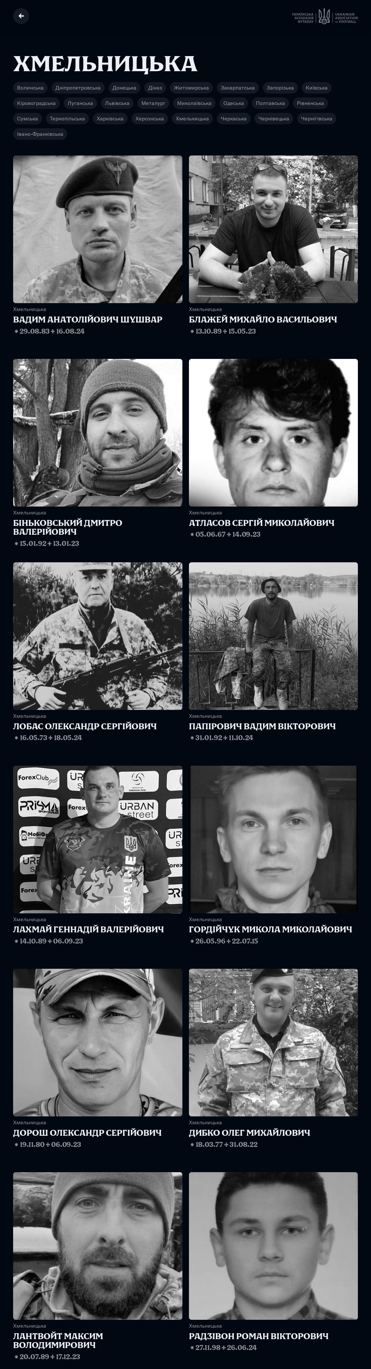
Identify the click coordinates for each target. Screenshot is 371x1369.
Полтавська (270, 103)
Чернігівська (316, 118)
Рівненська (310, 103)
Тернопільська (67, 118)
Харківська (110, 118)
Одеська (233, 103)
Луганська (80, 103)
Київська (317, 87)
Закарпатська (238, 87)
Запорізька (280, 87)
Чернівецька (273, 118)
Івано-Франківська (40, 134)
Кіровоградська (36, 103)
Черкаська (234, 118)
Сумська (27, 118)
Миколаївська (194, 103)
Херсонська (149, 118)
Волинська (30, 87)
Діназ (155, 87)
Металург (153, 103)
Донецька (124, 87)
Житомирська (191, 87)
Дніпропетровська (78, 87)
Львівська (117, 103)
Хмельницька (192, 118)
